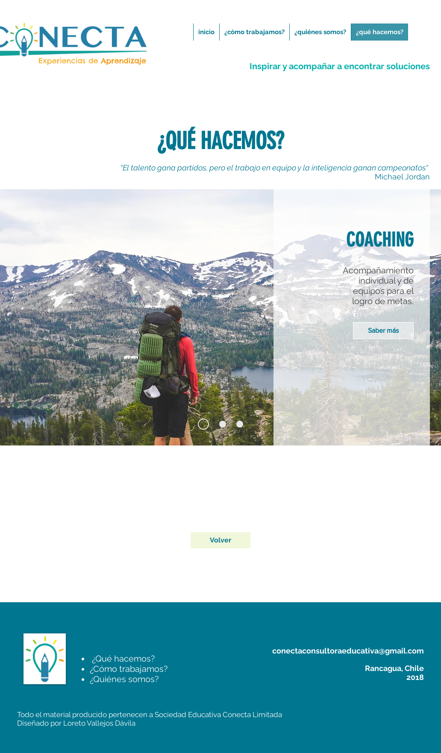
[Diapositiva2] (222, 424)
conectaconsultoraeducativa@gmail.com (348, 650)
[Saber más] (383, 330)
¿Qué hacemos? (122, 658)
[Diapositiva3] (239, 424)
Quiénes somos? (124, 679)
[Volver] (220, 540)
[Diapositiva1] (203, 424)
